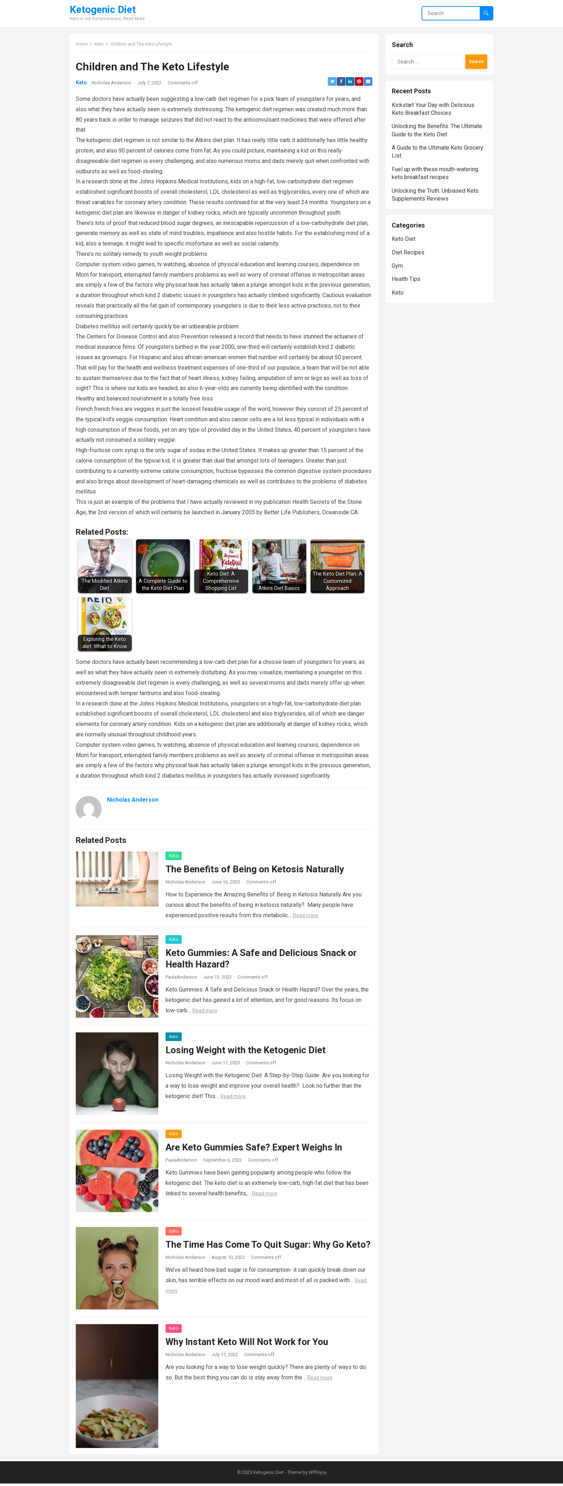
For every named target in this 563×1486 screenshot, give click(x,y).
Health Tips (407, 288)
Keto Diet (405, 247)
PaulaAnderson (182, 978)
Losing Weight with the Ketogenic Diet (247, 1051)
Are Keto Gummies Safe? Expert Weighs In (255, 1148)
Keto (100, 45)
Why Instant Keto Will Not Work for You (248, 1343)
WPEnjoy (317, 1474)
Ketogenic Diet (103, 10)
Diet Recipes (409, 261)
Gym (398, 274)
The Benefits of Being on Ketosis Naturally (256, 870)
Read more (306, 916)
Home (83, 45)
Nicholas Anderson (112, 84)
